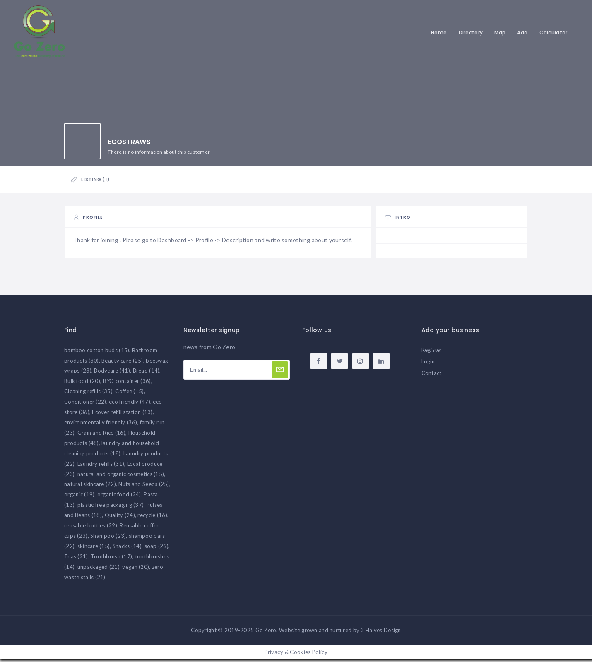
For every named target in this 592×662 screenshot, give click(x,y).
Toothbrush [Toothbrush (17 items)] (111, 559)
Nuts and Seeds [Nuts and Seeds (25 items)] (143, 487)
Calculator (552, 32)
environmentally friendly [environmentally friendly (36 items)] (100, 424)
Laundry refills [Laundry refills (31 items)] (101, 466)
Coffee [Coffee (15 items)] (129, 394)
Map (499, 32)
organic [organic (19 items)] (79, 497)
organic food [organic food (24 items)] (119, 497)
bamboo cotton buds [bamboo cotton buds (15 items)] (96, 352)
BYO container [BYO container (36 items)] (127, 383)
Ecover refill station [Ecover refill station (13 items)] (122, 414)
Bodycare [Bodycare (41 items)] (112, 373)
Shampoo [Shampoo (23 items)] (108, 538)
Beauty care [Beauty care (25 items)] (122, 363)
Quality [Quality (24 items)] (120, 517)
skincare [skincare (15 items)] (93, 548)
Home (438, 32)
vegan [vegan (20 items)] (135, 569)
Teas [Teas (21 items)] (76, 559)
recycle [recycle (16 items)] (152, 517)
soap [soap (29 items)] (156, 548)
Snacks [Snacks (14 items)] (127, 548)
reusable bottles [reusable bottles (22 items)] (90, 528)
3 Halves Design (381, 633)
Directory (469, 32)
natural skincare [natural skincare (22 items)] (90, 487)
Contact (431, 375)
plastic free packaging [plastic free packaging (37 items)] (110, 507)
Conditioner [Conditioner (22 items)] (85, 404)
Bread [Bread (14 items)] (146, 373)
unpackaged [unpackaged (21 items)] (98, 569)
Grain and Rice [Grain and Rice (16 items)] (101, 435)
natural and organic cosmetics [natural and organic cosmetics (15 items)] (120, 476)
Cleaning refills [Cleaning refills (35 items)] (88, 394)
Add (521, 32)
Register (431, 352)
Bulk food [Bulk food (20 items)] (82, 383)
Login (428, 364)
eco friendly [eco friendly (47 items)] (129, 404)
